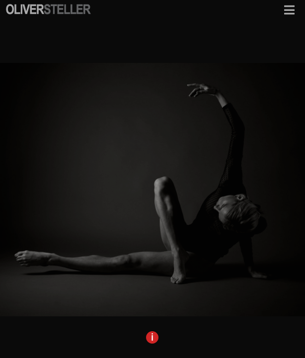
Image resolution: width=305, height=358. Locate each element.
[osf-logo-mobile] (48, 6)
